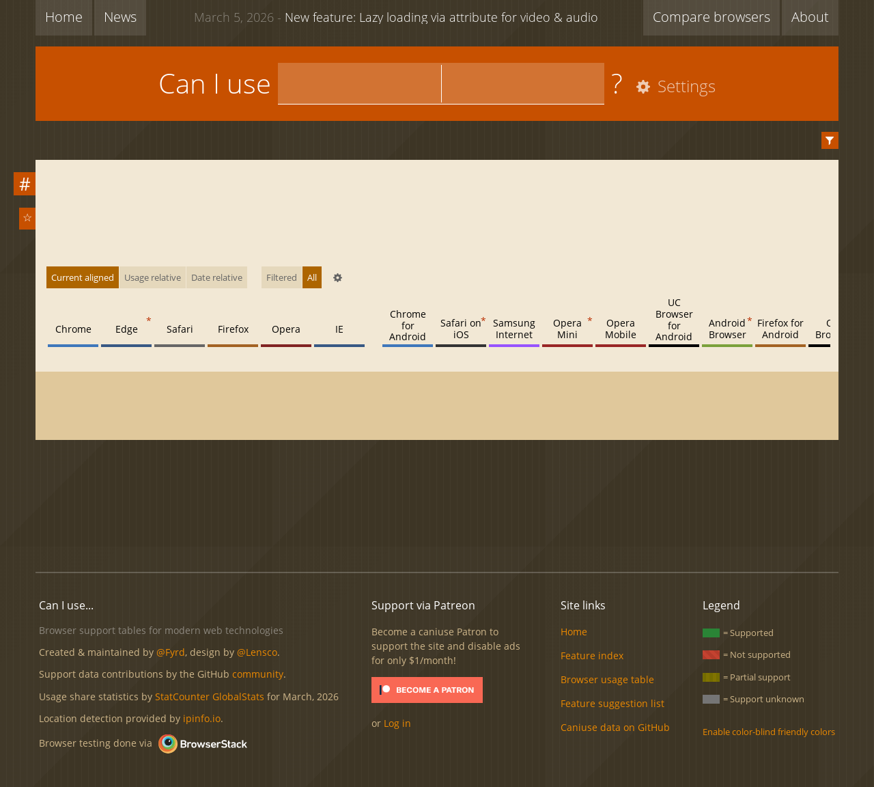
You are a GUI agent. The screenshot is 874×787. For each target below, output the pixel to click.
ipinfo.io (202, 718)
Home (64, 17)
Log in (397, 723)
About (810, 17)
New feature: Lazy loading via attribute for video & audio (396, 16)
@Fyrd (170, 652)
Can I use (214, 83)
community (257, 673)
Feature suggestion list (612, 703)
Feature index (592, 655)
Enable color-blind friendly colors (769, 732)
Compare (711, 17)
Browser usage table (607, 679)
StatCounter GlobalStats (209, 696)
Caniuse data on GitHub (615, 727)
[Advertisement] (437, 515)
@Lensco (257, 652)
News (120, 17)
